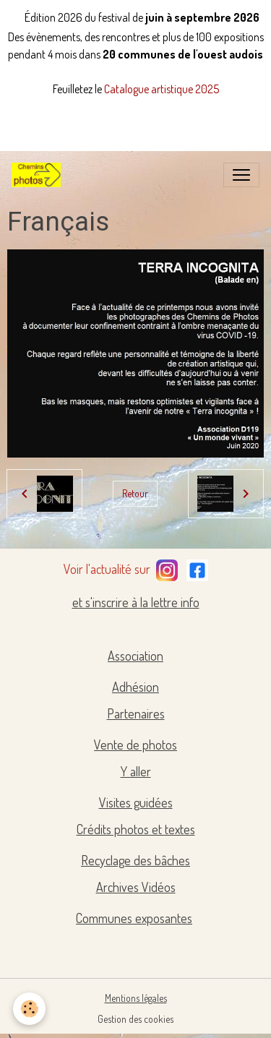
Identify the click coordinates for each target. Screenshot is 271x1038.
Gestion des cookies (135, 1019)
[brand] (39, 175)
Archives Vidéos (136, 887)
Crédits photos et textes (136, 829)
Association (135, 656)
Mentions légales (136, 998)
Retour (135, 493)
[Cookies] (29, 1008)
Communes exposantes (134, 918)
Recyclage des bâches (135, 860)
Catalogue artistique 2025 (161, 89)
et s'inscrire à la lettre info (135, 602)
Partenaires (136, 713)
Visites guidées (136, 802)
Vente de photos (135, 744)
